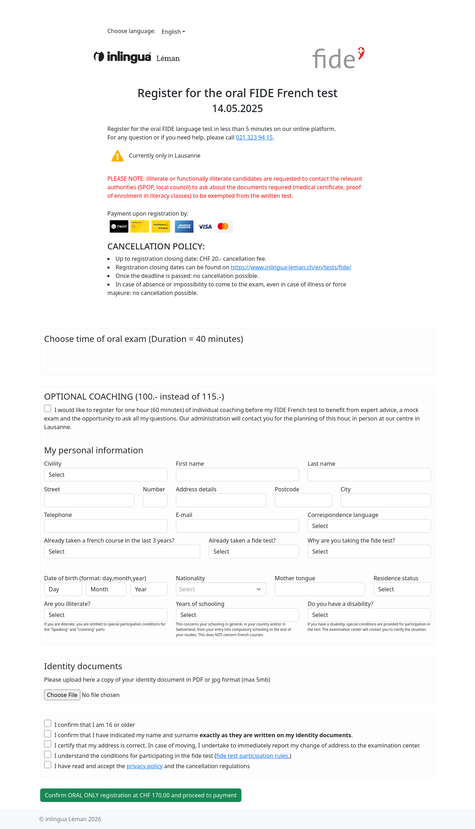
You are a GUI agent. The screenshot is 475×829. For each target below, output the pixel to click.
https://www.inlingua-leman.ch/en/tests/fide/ (291, 267)
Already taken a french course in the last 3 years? (109, 540)
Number (154, 489)
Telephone (58, 515)
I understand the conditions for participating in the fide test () (167, 755)
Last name (321, 464)
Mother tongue (295, 578)
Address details (196, 489)
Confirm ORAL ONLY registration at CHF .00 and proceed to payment (141, 795)
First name (190, 464)
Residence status (396, 578)
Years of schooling (200, 604)
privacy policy (144, 766)
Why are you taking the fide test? (351, 540)
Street (52, 489)
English (171, 32)
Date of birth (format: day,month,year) (95, 578)
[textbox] (218, 589)
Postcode (287, 489)
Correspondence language (343, 515)
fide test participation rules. (252, 756)
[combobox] (221, 589)
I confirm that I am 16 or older (89, 724)
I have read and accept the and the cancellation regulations (147, 766)
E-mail (184, 515)
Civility (53, 464)
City (346, 489)
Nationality (190, 578)
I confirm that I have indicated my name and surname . (198, 735)
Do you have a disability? (340, 604)
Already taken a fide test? (242, 540)
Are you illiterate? (67, 604)
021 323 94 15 (254, 137)
